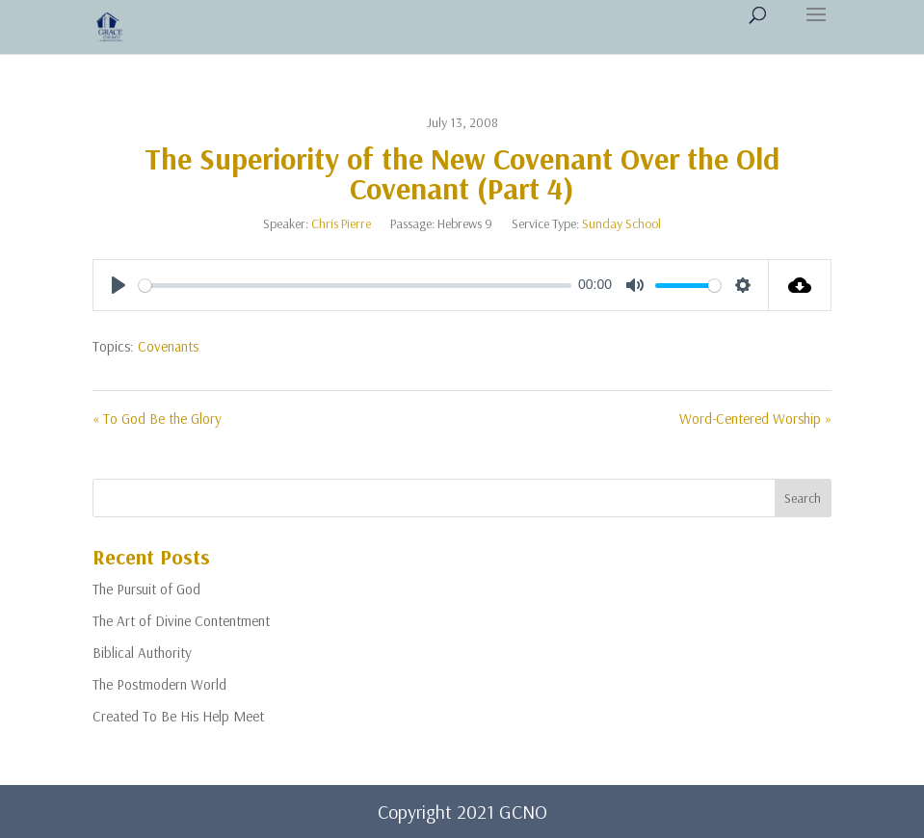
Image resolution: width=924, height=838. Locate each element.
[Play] (118, 285)
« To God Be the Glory (157, 418)
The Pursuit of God (146, 589)
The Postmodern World (159, 684)
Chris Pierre (341, 223)
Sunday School (621, 223)
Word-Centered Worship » (755, 418)
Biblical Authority (142, 652)
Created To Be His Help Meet (178, 716)
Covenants (168, 346)
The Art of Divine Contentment (181, 621)
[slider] (355, 285)
